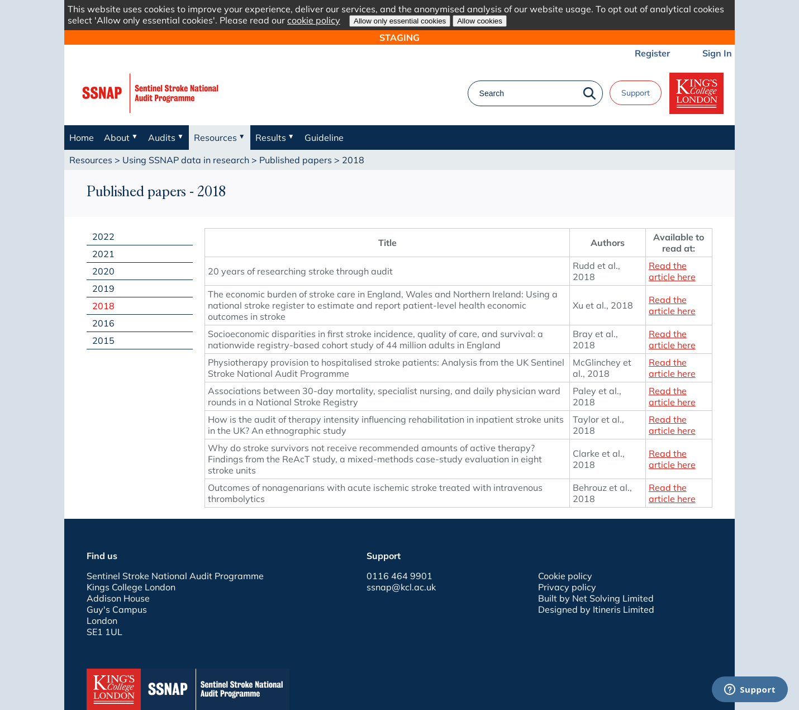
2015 (103, 340)
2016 (103, 323)
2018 (103, 305)
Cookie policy (565, 575)
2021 (103, 253)
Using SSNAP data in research (185, 159)
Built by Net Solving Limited (596, 598)
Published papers (295, 159)
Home (81, 137)
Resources (90, 159)
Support (635, 93)
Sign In (717, 53)
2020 (103, 271)
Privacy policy (567, 587)
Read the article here (672, 271)
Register (652, 53)
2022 (103, 236)
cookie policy (313, 20)
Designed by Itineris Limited (596, 609)
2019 (103, 288)
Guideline (324, 137)
